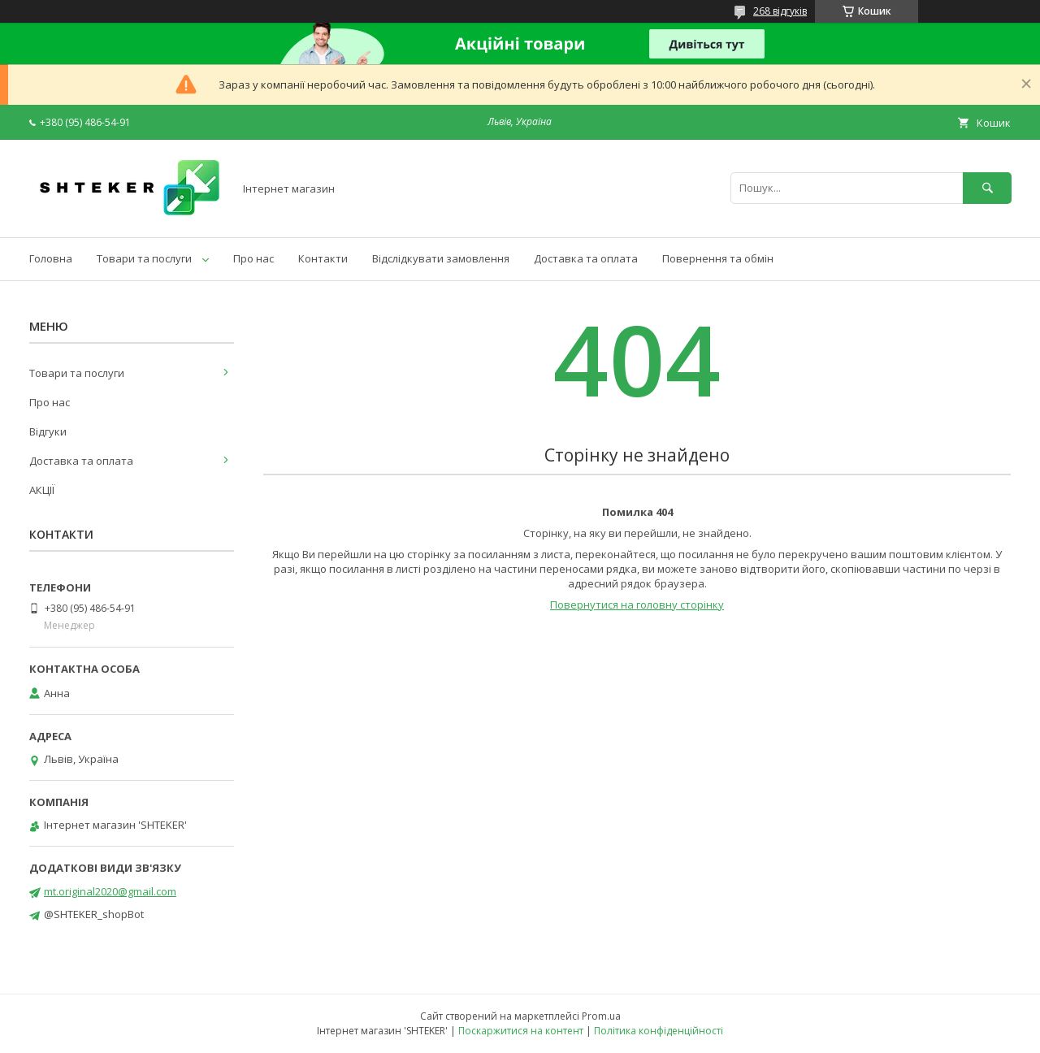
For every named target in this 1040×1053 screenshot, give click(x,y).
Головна (50, 258)
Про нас (253, 258)
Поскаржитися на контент (520, 1031)
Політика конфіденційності (658, 1031)
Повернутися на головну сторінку (637, 604)
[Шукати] (987, 188)
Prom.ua (601, 1016)
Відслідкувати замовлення (440, 258)
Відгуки (48, 431)
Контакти (323, 258)
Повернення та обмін (718, 258)
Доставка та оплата (586, 258)
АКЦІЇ (41, 490)
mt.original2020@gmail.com (110, 891)
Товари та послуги (144, 258)
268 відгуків (780, 11)
